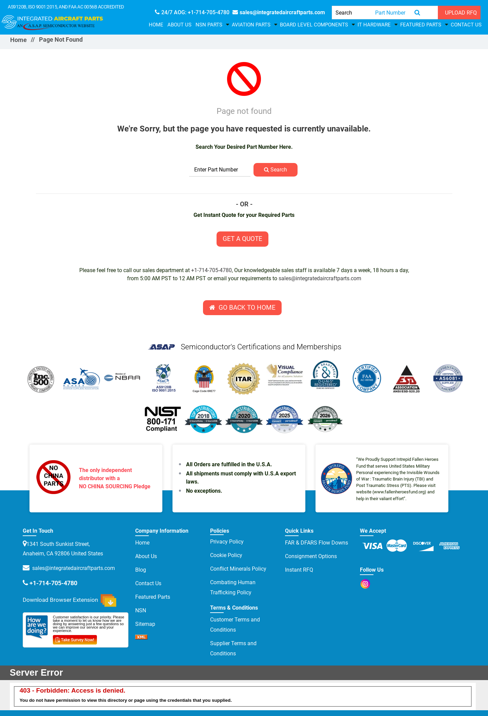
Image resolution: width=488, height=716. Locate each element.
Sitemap (145, 624)
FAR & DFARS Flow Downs (316, 542)
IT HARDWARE (374, 25)
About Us (179, 25)
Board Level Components (314, 25)
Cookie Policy (226, 555)
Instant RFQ (299, 570)
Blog (140, 570)
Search (275, 169)
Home (156, 25)
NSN (140, 610)
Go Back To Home (242, 307)
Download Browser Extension (69, 600)
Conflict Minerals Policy (238, 569)
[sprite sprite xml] (141, 637)
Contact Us (466, 25)
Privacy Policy (227, 541)
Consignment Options (311, 556)
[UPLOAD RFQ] (459, 12)
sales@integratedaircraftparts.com (320, 278)
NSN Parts (209, 25)
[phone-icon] (192, 12)
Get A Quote (242, 239)
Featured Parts (420, 25)
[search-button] (417, 12)
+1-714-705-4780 (211, 270)
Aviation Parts (251, 25)
